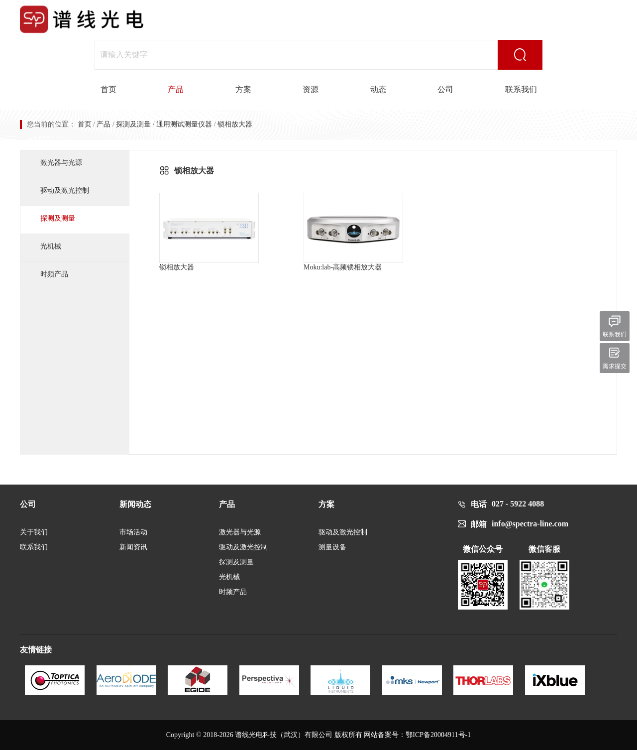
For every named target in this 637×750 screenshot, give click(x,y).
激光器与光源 (61, 162)
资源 (310, 89)
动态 (378, 89)
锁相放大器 (209, 232)
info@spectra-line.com (530, 523)
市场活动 (133, 532)
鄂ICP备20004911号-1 (438, 735)
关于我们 (34, 532)
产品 (176, 89)
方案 (243, 89)
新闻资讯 (133, 547)
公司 (445, 89)
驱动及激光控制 (64, 190)
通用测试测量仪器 (184, 124)
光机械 (50, 246)
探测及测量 (133, 124)
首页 (108, 89)
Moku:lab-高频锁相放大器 (353, 232)
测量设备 (332, 547)
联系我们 (521, 89)
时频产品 (54, 274)
